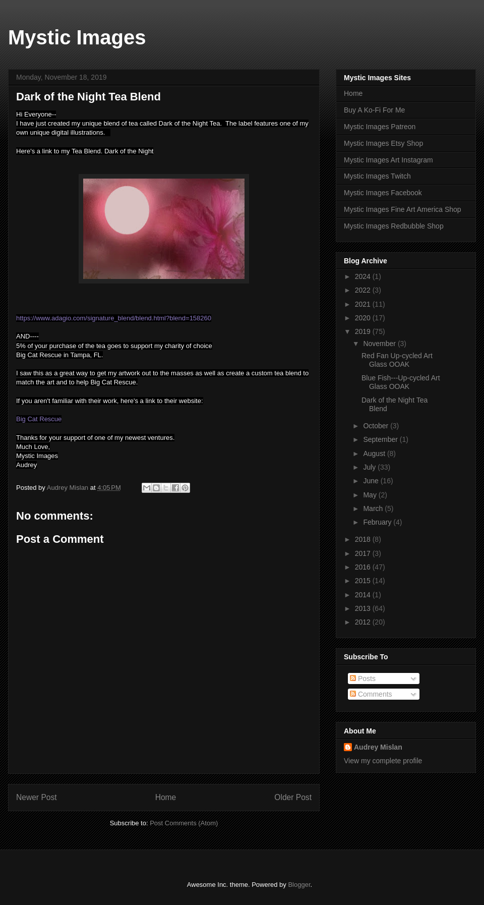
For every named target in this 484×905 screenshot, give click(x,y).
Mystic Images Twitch (377, 176)
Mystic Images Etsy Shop (383, 143)
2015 (364, 581)
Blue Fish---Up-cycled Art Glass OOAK (400, 382)
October (376, 426)
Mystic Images (77, 37)
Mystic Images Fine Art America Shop (402, 209)
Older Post (293, 797)
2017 (364, 553)
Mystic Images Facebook (383, 193)
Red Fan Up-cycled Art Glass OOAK (397, 360)
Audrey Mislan (378, 747)
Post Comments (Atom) (184, 823)
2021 (364, 304)
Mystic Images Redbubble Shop (394, 226)
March (374, 508)
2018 (364, 539)
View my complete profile (383, 761)
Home (165, 797)
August (375, 453)
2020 (364, 318)
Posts (363, 678)
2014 (364, 595)
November (380, 344)
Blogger (299, 884)
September (381, 439)
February (378, 522)
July (370, 467)
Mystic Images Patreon (379, 127)
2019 (364, 331)
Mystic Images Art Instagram (388, 160)
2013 (364, 608)
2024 (364, 276)
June (371, 481)
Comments (371, 694)
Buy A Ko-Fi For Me (374, 110)
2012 (364, 622)
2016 (364, 567)
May (370, 495)
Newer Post (36, 797)
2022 (364, 290)
